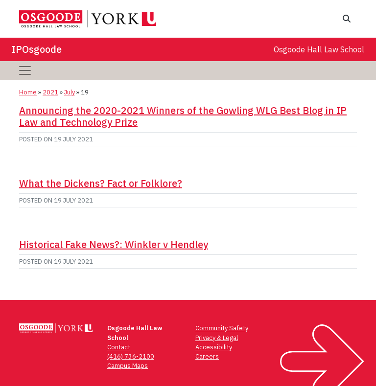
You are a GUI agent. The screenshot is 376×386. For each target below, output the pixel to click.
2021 (50, 92)
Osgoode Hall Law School (319, 49)
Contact (118, 347)
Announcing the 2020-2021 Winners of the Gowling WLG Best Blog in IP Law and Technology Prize (183, 116)
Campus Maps (127, 366)
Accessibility (213, 347)
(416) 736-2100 (130, 356)
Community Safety (221, 328)
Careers (207, 356)
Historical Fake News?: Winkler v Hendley (113, 244)
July (69, 92)
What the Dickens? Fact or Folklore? (100, 183)
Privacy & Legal (216, 338)
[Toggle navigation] (25, 70)
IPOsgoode (37, 49)
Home (28, 92)
